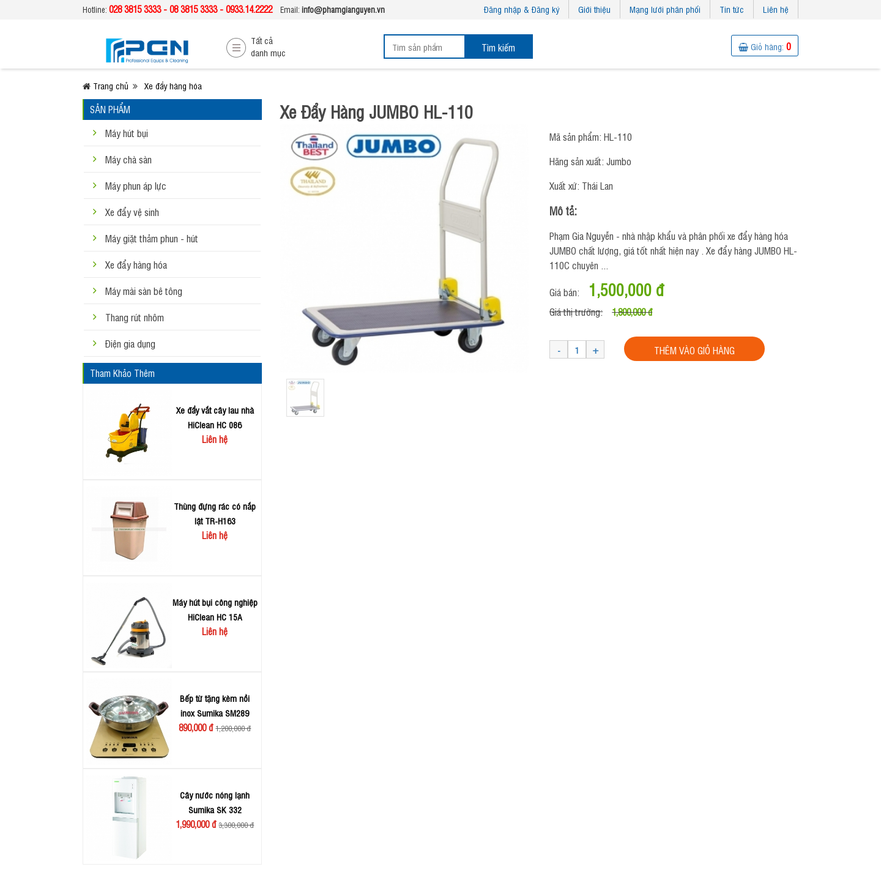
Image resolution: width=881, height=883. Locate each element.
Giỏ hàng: (764, 46)
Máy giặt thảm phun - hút (151, 238)
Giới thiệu (594, 9)
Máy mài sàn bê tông (143, 290)
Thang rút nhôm (134, 317)
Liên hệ (776, 9)
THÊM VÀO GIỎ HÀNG (694, 350)
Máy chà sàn (128, 159)
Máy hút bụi (126, 133)
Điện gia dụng (130, 343)
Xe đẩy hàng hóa (136, 264)
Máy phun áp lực (135, 185)
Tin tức (731, 9)
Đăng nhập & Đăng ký (521, 9)
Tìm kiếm (498, 47)
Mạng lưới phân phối (665, 9)
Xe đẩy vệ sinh (132, 211)
